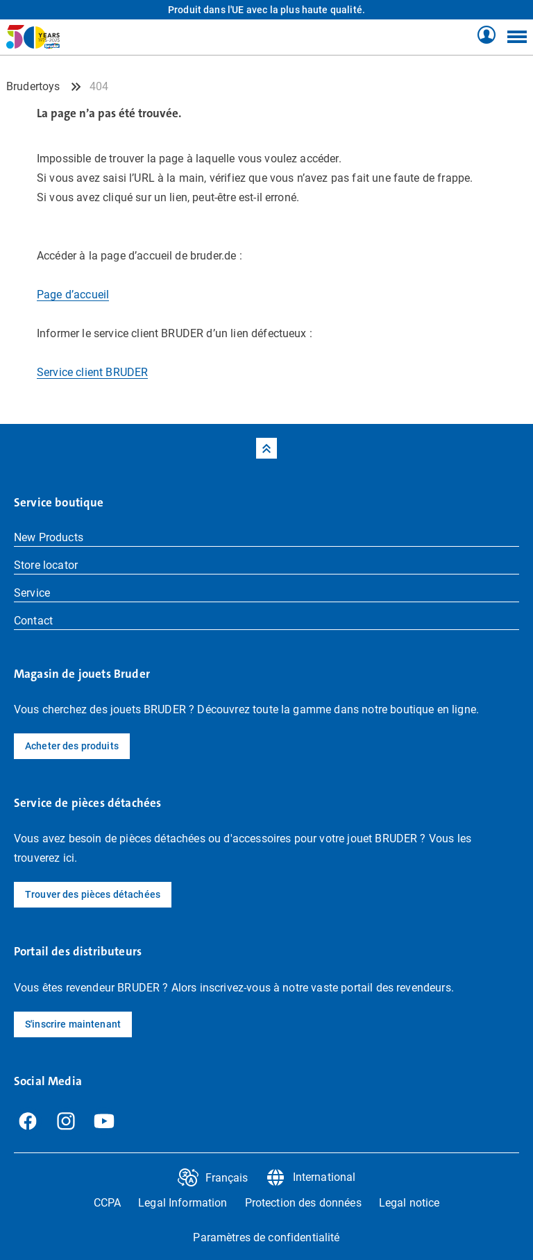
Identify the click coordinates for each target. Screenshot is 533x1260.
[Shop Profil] (486, 35)
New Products (48, 537)
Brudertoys (33, 86)
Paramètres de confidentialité (266, 1237)
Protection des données (303, 1202)
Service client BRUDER (92, 372)
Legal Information (182, 1202)
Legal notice (409, 1202)
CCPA (107, 1202)
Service (32, 592)
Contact (33, 620)
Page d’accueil (73, 294)
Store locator (46, 565)
